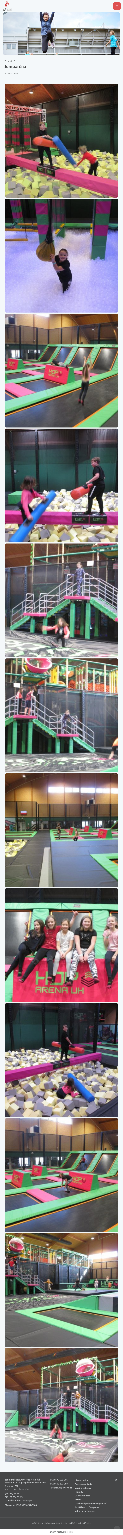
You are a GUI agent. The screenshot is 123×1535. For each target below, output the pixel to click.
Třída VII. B (10, 61)
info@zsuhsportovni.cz (61, 1487)
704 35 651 (14, 1494)
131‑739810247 (23, 1505)
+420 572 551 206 (59, 1479)
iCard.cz (87, 1523)
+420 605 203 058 (59, 1483)
